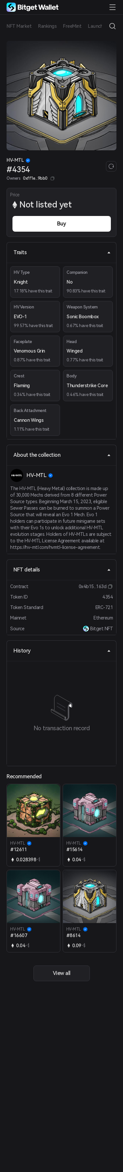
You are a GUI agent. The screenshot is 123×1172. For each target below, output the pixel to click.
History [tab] (62, 651)
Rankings (47, 26)
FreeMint (72, 26)
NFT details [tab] (62, 570)
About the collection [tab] (62, 455)
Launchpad (99, 26)
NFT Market (19, 26)
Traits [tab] (62, 252)
